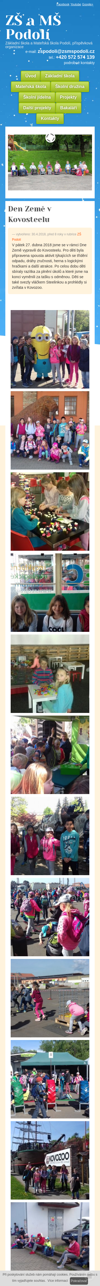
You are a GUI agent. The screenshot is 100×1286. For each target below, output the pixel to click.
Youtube (75, 4)
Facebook (63, 4)
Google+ (87, 4)
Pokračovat (79, 1281)
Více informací (57, 1281)
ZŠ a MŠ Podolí (50, 31)
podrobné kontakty (79, 63)
